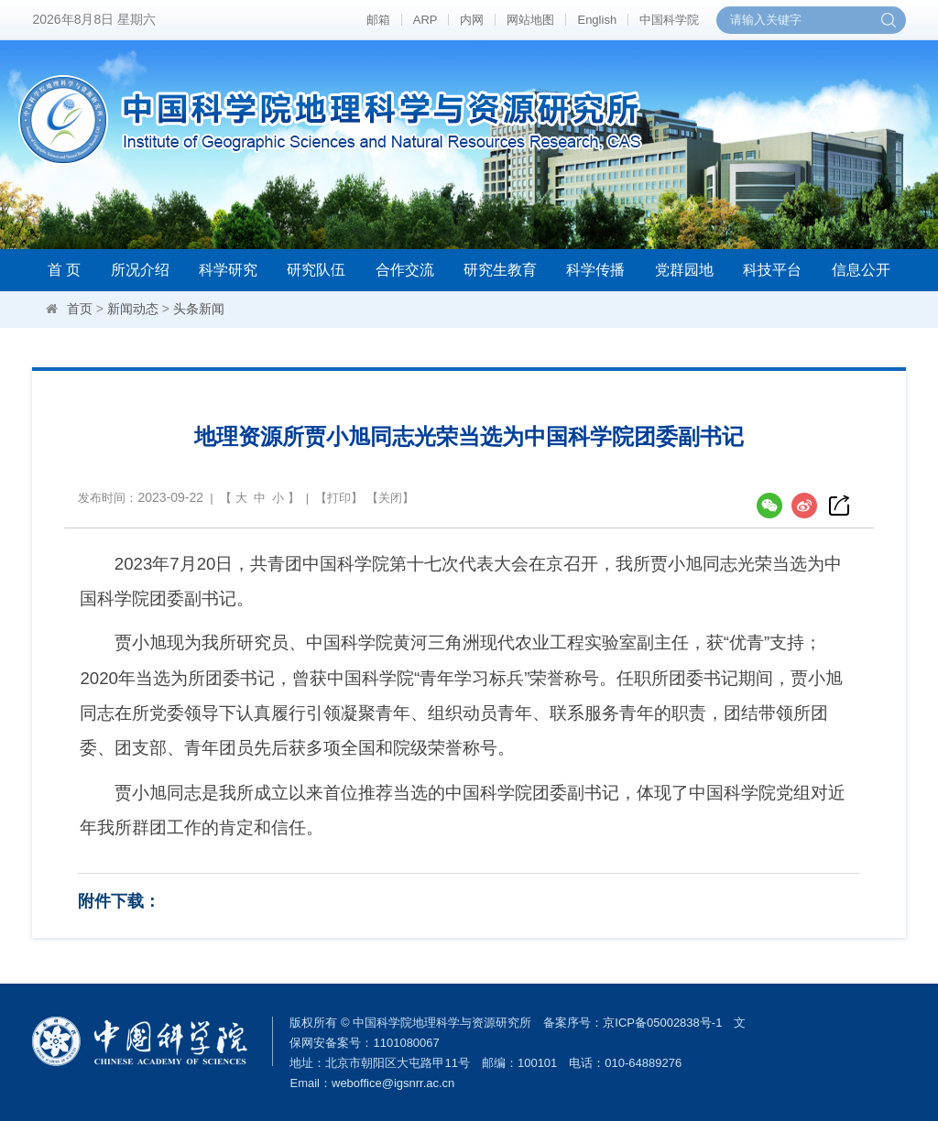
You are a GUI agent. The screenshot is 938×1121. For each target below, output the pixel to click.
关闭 (390, 498)
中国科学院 (669, 20)
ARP (425, 20)
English (596, 20)
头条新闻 (198, 308)
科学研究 (228, 270)
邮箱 (378, 20)
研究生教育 (500, 270)
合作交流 (405, 270)
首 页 (64, 270)
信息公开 (861, 270)
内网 (472, 20)
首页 (80, 308)
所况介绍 (140, 270)
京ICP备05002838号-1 (662, 1022)
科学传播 (595, 270)
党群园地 (684, 270)
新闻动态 (132, 308)
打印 (339, 498)
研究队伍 (316, 270)
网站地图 (530, 20)
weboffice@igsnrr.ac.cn (393, 1083)
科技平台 (772, 270)
